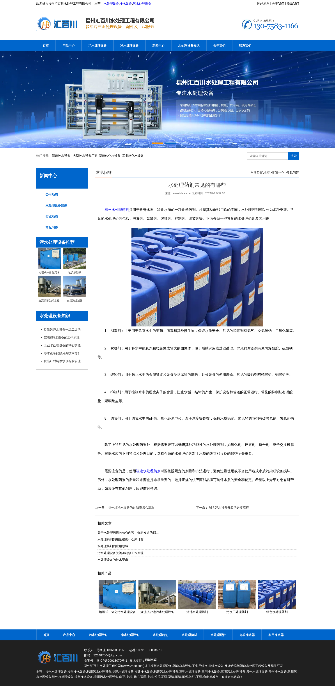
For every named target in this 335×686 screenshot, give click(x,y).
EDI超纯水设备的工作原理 (62, 337)
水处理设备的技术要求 (112, 559)
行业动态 (52, 216)
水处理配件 (218, 635)
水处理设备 (111, 3)
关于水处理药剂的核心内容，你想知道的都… (128, 532)
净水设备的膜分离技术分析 (62, 353)
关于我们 (219, 45)
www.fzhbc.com (182, 193)
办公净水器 (247, 635)
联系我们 (245, 45)
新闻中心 (158, 45)
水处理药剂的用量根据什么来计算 (120, 539)
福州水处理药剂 (117, 210)
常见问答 (52, 227)
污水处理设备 (142, 3)
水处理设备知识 (189, 45)
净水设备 (126, 3)
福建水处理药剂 (148, 471)
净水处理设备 (129, 45)
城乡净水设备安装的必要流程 (228, 507)
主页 (267, 172)
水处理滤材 (189, 635)
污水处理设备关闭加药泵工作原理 (120, 553)
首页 (46, 45)
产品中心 (68, 45)
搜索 (294, 156)
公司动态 (52, 194)
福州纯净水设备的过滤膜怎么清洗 (131, 507)
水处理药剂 (160, 635)
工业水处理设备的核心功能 (62, 345)
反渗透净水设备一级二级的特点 (64, 329)
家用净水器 (276, 635)
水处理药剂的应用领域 (112, 546)
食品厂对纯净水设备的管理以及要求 (64, 361)
